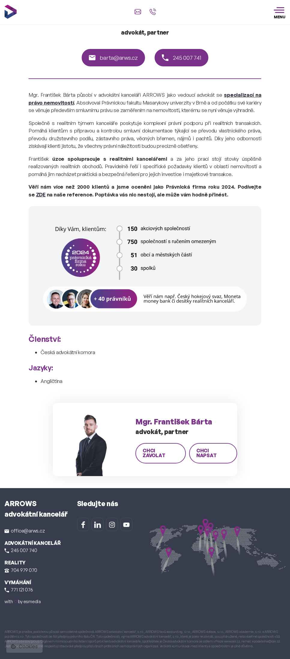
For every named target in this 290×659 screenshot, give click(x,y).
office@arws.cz (25, 531)
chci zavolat (154, 453)
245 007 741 (181, 57)
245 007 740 (21, 550)
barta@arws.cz (113, 57)
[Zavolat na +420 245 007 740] (152, 11)
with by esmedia (23, 601)
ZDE (41, 194)
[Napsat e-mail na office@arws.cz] (137, 11)
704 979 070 (21, 570)
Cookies (24, 646)
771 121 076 (19, 590)
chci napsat (206, 453)
